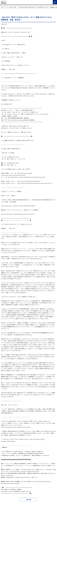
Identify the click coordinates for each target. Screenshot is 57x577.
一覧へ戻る (28, 499)
